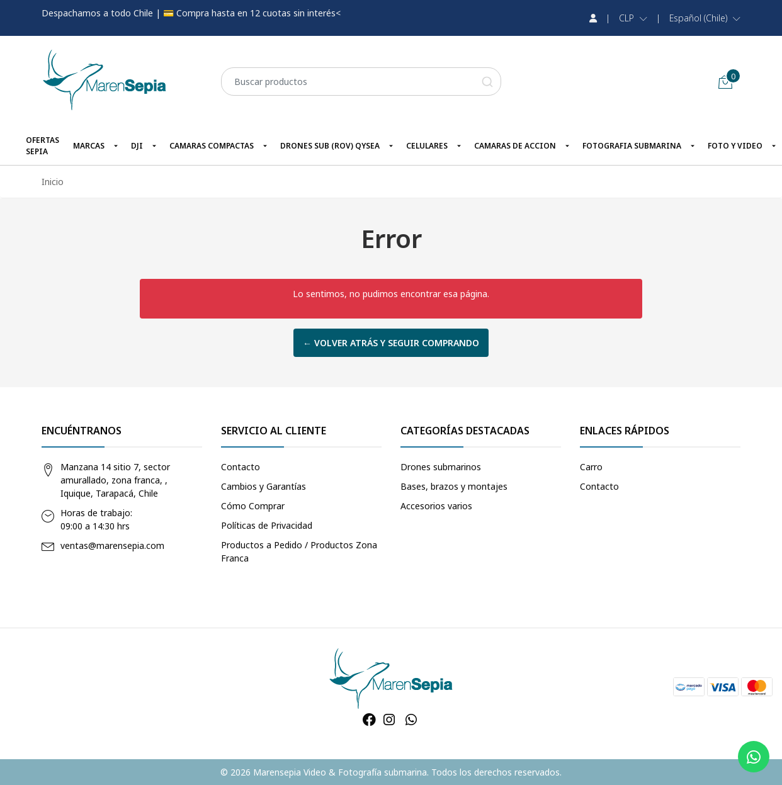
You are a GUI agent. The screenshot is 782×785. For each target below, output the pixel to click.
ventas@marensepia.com (112, 545)
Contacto (240, 467)
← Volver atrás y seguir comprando (391, 343)
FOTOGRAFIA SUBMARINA (631, 145)
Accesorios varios (436, 506)
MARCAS (89, 145)
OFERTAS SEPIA (42, 146)
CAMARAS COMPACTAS (211, 145)
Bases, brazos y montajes (453, 486)
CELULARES (427, 145)
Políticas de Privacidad (266, 525)
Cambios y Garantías (263, 486)
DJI (137, 145)
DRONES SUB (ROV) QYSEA (330, 145)
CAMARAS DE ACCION (515, 145)
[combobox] (361, 81)
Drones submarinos (440, 467)
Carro (591, 467)
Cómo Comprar (253, 506)
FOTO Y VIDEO (735, 145)
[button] (633, 18)
